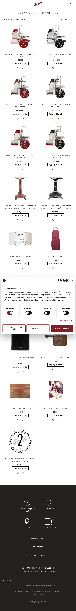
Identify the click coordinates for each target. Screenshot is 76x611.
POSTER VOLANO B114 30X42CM (56, 408)
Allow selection (38, 328)
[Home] (38, 3)
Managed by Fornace (38, 602)
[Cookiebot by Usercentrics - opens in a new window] (59, 280)
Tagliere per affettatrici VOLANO (55, 357)
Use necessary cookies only (14, 328)
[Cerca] (67, 3)
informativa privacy (49, 585)
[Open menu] (5, 3)
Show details (64, 321)
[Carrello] (71, 3)
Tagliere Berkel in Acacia (20, 408)
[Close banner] (72, 280)
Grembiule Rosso (55, 256)
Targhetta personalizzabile (20, 256)
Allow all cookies (62, 328)
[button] (16, 19)
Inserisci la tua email (9, 580)
